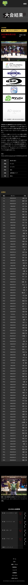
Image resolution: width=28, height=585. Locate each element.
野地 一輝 (25, 349)
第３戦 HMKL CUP (6, 530)
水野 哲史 (25, 371)
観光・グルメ (14, 564)
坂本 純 (25, 341)
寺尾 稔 (25, 290)
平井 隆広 (25, 400)
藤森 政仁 (25, 260)
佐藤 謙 (25, 271)
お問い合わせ (14, 578)
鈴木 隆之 (25, 203)
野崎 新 (25, 233)
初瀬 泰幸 (25, 309)
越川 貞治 (25, 430)
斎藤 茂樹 (25, 333)
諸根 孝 (25, 238)
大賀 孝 (25, 390)
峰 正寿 (25, 436)
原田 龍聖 (25, 457)
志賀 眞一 (25, 352)
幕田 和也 (25, 301)
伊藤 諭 (25, 355)
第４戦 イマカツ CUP (7, 538)
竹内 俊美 (25, 298)
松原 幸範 (25, 325)
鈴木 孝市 (25, 425)
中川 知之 (25, 222)
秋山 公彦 (25, 284)
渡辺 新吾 (25, 346)
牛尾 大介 (25, 322)
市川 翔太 (25, 454)
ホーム (14, 559)
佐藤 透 (25, 382)
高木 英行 (25, 257)
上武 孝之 (25, 409)
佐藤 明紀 (25, 328)
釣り (15, 561)
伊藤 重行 (25, 384)
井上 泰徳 (25, 314)
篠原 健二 (25, 376)
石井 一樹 (25, 279)
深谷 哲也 (25, 365)
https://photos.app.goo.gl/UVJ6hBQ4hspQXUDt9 (14, 156)
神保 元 (25, 444)
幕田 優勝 (25, 433)
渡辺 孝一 (25, 344)
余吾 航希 (25, 252)
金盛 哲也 (25, 441)
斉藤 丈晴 (25, 392)
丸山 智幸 (25, 446)
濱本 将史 (25, 303)
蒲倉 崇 (25, 265)
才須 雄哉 (25, 230)
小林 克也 (25, 357)
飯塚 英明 (25, 201)
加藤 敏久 (25, 244)
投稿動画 (14, 572)
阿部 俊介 (25, 438)
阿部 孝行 (25, 241)
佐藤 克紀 (25, 274)
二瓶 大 (25, 249)
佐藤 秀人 (25, 387)
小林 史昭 (25, 379)
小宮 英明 (25, 295)
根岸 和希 (25, 209)
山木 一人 (25, 338)
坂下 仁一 (25, 306)
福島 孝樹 (25, 427)
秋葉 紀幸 (25, 373)
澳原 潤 (25, 228)
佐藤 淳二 (25, 414)
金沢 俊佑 (25, 368)
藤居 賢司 (25, 460)
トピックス (14, 575)
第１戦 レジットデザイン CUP (9, 513)
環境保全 (14, 567)
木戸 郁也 (25, 206)
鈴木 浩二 (25, 225)
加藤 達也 (25, 452)
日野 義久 (25, 398)
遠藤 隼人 (25, 360)
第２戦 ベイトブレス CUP (8, 521)
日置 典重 (25, 311)
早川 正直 (25, 276)
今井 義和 (25, 330)
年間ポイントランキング (7, 547)
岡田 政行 (25, 417)
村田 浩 (25, 419)
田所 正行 (25, 406)
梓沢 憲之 (25, 211)
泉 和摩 (25, 363)
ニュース (15, 570)
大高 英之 (25, 220)
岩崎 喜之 (25, 268)
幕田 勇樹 (25, 449)
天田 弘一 (25, 247)
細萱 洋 (25, 319)
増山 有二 (25, 214)
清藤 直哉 (25, 217)
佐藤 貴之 (25, 411)
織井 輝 (25, 395)
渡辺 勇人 (25, 317)
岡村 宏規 (25, 403)
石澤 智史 (25, 255)
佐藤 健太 (25, 198)
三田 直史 (25, 263)
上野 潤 (25, 287)
